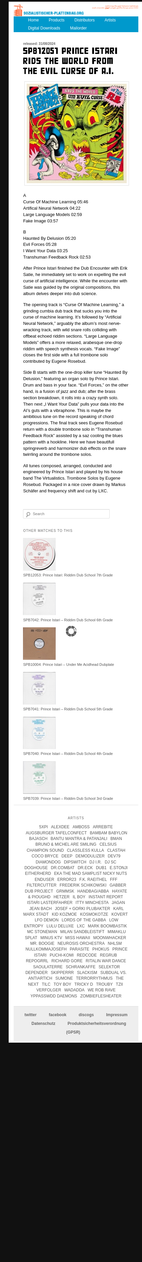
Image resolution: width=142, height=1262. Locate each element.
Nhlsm (115, 943)
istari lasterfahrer (49, 902)
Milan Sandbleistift (82, 931)
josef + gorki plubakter (82, 908)
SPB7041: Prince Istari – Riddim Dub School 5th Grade (68, 709)
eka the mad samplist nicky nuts (90, 873)
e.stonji (119, 867)
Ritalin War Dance (106, 961)
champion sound (45, 850)
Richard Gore (66, 961)
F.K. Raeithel (93, 879)
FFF (113, 879)
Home (33, 20)
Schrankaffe (80, 967)
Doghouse (36, 867)
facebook (57, 1014)
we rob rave (102, 990)
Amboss (81, 827)
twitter (31, 1014)
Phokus (100, 949)
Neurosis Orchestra (81, 943)
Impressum (116, 1014)
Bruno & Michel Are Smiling (65, 844)
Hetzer (62, 897)
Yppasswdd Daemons (54, 996)
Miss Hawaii (77, 937)
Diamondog (48, 862)
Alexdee (60, 827)
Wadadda (74, 990)
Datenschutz (43, 1023)
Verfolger (48, 990)
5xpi (43, 827)
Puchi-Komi (62, 955)
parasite (79, 949)
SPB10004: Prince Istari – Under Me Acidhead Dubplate (68, 664)
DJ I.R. (95, 862)
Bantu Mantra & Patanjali (79, 838)
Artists (110, 20)
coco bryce (45, 856)
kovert (119, 914)
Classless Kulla (85, 850)
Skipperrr (62, 972)
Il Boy (79, 897)
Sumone (64, 978)
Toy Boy (62, 984)
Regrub (108, 955)
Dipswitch (75, 862)
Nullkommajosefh (46, 949)
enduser (44, 879)
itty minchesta (92, 902)
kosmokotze (94, 914)
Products (56, 20)
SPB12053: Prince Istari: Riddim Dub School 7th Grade (68, 575)
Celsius (107, 844)
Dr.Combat (63, 867)
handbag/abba (93, 891)
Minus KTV (51, 937)
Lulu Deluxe (60, 926)
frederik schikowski (83, 885)
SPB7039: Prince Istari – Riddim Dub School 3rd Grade (68, 798)
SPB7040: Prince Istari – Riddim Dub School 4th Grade (68, 754)
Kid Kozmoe (64, 914)
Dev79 (114, 856)
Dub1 (101, 867)
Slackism (87, 972)
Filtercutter (41, 885)
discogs (86, 1014)
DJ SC (110, 862)
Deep (67, 856)
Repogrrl (37, 961)
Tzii (119, 984)
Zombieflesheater (101, 996)
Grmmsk (65, 891)
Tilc (46, 984)
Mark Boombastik (107, 926)
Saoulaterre (47, 967)
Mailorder (78, 28)
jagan (118, 902)
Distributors (84, 20)
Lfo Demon (46, 920)
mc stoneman (42, 931)
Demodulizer (90, 856)
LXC (81, 926)
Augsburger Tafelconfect (56, 833)
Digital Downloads (44, 28)
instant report (106, 897)
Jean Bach (40, 908)
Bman (116, 838)
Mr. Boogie (42, 943)
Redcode (87, 955)
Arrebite (103, 827)
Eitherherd (38, 873)
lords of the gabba (84, 920)
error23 (66, 879)
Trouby (104, 984)
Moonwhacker (109, 937)
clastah (116, 850)
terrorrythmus (94, 978)
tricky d (83, 984)
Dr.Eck (85, 867)
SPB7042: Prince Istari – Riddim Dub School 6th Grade (68, 620)
